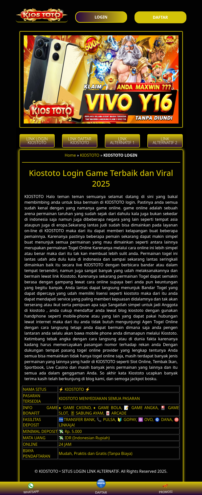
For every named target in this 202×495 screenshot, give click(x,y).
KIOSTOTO (89, 155)
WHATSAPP (36, 488)
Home (70, 155)
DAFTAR (101, 488)
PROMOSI (171, 488)
